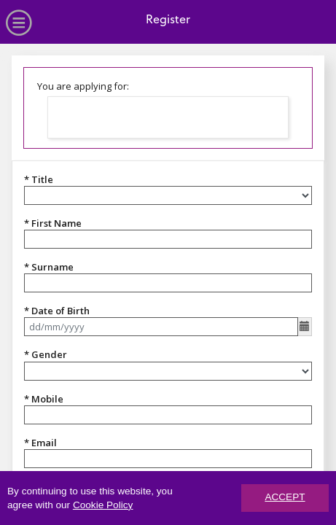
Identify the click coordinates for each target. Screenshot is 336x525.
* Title (38, 179)
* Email (40, 442)
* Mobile (43, 398)
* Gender (45, 354)
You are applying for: (83, 86)
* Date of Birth (57, 310)
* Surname (49, 266)
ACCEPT (285, 498)
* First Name (53, 223)
